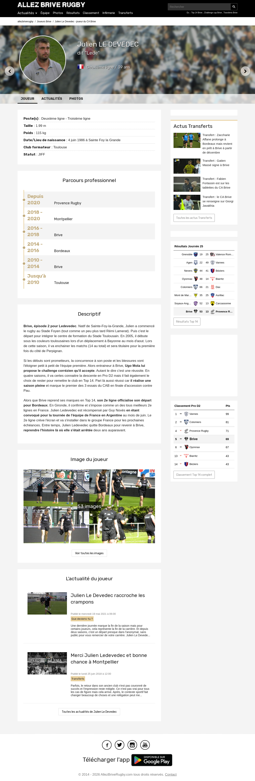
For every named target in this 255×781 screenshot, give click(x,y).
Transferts (125, 13)
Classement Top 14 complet (194, 475)
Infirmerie (108, 13)
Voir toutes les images (89, 553)
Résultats (73, 13)
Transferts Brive (230, 13)
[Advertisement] (204, 365)
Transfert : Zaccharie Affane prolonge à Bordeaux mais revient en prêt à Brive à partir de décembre (217, 143)
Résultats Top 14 (187, 321)
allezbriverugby (25, 21)
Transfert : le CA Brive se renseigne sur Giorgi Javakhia (217, 201)
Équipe (45, 13)
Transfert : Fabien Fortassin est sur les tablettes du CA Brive (216, 183)
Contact (171, 774)
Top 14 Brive (197, 13)
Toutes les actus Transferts (194, 218)
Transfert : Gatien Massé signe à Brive (215, 163)
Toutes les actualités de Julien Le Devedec (89, 711)
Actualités (26, 13)
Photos (58, 13)
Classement (91, 13)
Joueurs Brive (44, 21)
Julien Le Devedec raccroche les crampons (108, 598)
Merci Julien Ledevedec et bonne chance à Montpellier (109, 658)
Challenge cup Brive (213, 13)
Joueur (27, 99)
